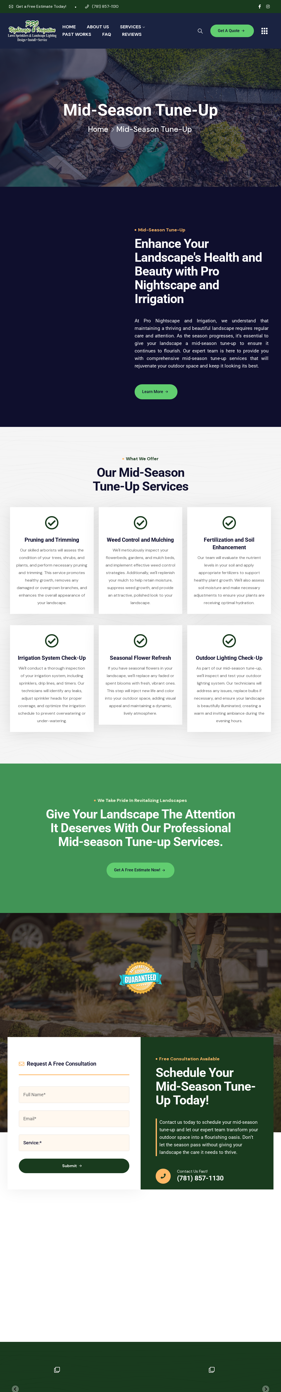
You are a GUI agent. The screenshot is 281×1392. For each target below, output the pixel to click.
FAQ (106, 34)
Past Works (76, 34)
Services (130, 27)
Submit (72, 1166)
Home (69, 27)
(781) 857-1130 (105, 6)
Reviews (132, 34)
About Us (98, 27)
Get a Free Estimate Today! (41, 6)
